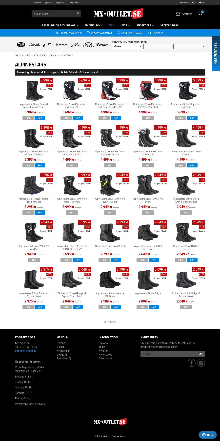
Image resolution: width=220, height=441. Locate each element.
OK (201, 354)
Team (102, 346)
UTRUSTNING (40, 55)
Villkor (60, 346)
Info (28, 118)
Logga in (62, 354)
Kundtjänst (36, 3)
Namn (35, 72)
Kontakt (61, 343)
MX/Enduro (93, 25)
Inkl (195, 3)
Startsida (19, 55)
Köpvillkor (60, 3)
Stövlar (53, 55)
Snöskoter (145, 25)
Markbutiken (74, 3)
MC (112, 25)
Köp (40, 118)
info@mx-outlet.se (25, 350)
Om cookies (106, 358)
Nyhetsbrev (184, 14)
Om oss (103, 343)
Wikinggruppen (118, 436)
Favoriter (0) (64, 358)
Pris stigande (50, 72)
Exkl (202, 3)
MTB (126, 25)
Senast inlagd (89, 72)
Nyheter (48, 3)
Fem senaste (215, 53)
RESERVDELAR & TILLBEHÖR (60, 25)
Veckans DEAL (169, 25)
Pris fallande (69, 72)
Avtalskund (63, 350)
